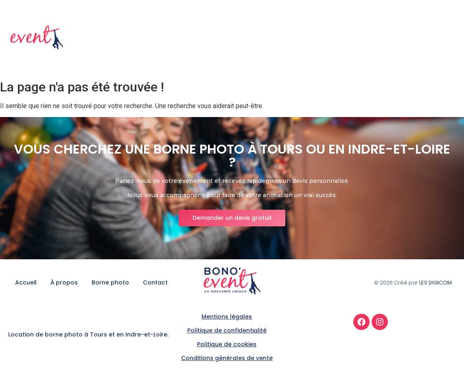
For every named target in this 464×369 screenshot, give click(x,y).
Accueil (311, 38)
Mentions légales (226, 317)
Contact (440, 38)
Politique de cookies (226, 344)
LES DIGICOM (435, 283)
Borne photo (395, 38)
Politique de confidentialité (227, 330)
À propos (349, 38)
